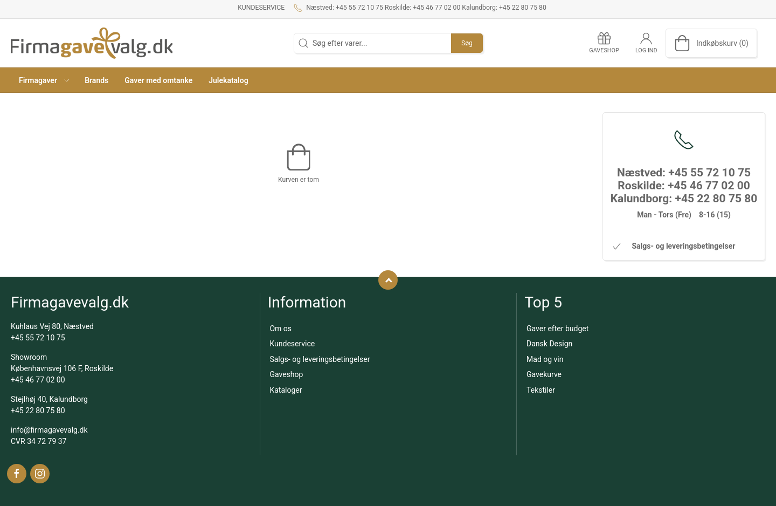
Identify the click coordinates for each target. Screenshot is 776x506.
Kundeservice (261, 7)
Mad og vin (544, 359)
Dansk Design (549, 343)
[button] (44, 80)
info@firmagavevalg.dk (49, 430)
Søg (467, 43)
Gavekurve (544, 374)
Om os (280, 328)
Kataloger (285, 390)
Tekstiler (540, 390)
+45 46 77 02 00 (38, 379)
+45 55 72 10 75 (38, 337)
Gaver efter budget (557, 328)
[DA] (91, 43)
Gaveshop (286, 374)
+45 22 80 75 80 (38, 410)
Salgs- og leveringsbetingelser (319, 359)
